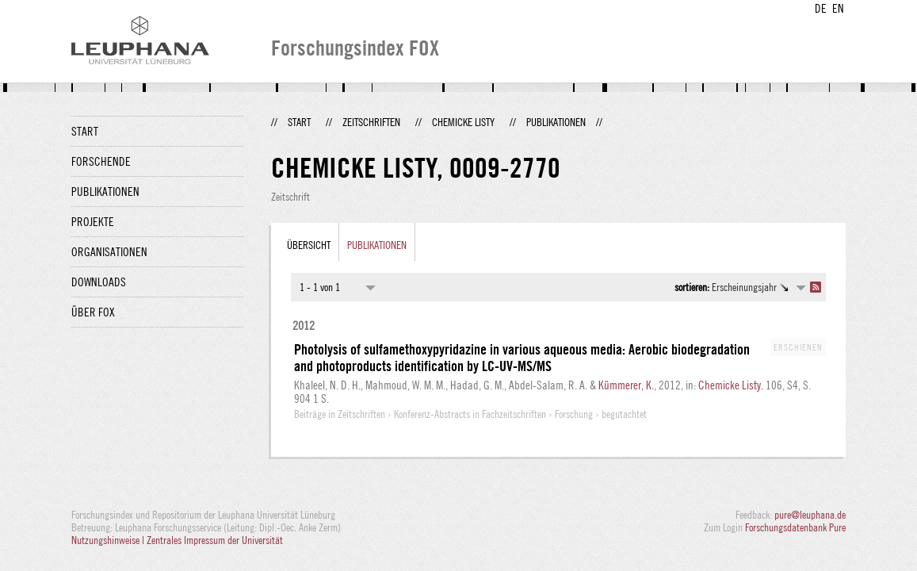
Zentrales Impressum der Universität (215, 540)
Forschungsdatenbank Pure (795, 527)
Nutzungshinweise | (109, 540)
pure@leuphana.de (810, 514)
